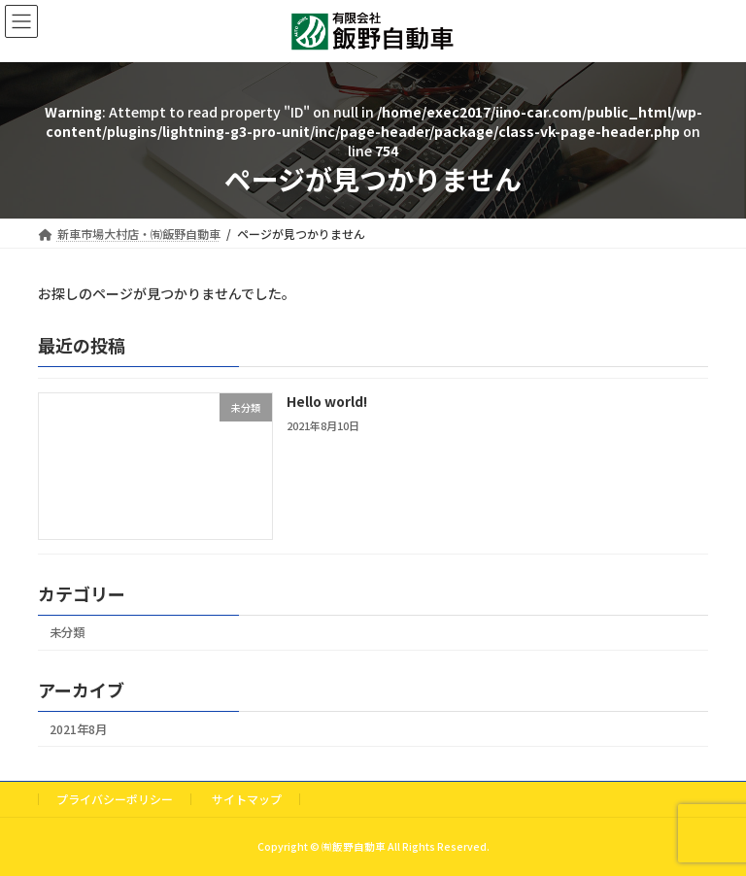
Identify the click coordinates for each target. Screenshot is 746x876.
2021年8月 (78, 729)
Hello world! (327, 401)
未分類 (67, 632)
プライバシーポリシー (114, 799)
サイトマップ (247, 799)
